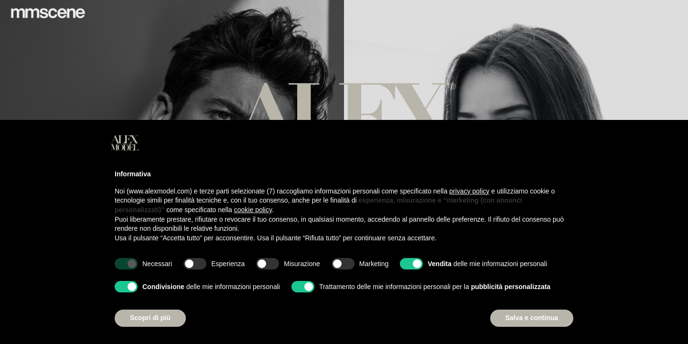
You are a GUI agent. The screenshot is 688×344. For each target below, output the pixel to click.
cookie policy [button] (253, 210)
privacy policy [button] (469, 191)
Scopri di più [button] (150, 318)
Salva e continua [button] (531, 318)
